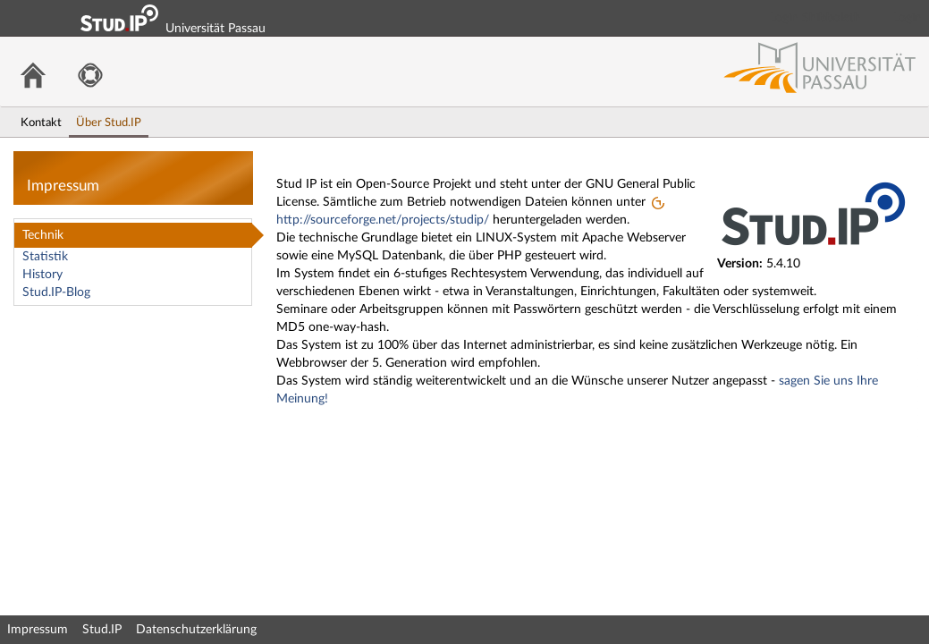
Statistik (45, 256)
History (42, 274)
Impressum (37, 629)
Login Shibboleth (815, 18)
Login (907, 18)
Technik (42, 235)
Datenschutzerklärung (196, 629)
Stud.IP (102, 629)
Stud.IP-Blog (56, 292)
